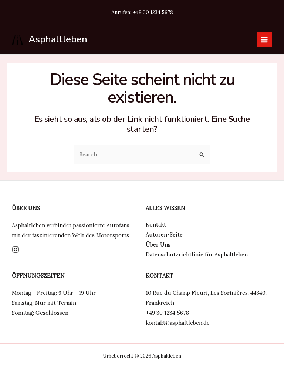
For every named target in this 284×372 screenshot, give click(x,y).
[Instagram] (15, 249)
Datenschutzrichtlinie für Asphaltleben (197, 254)
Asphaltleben (57, 39)
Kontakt (156, 224)
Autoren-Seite (164, 234)
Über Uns (158, 244)
